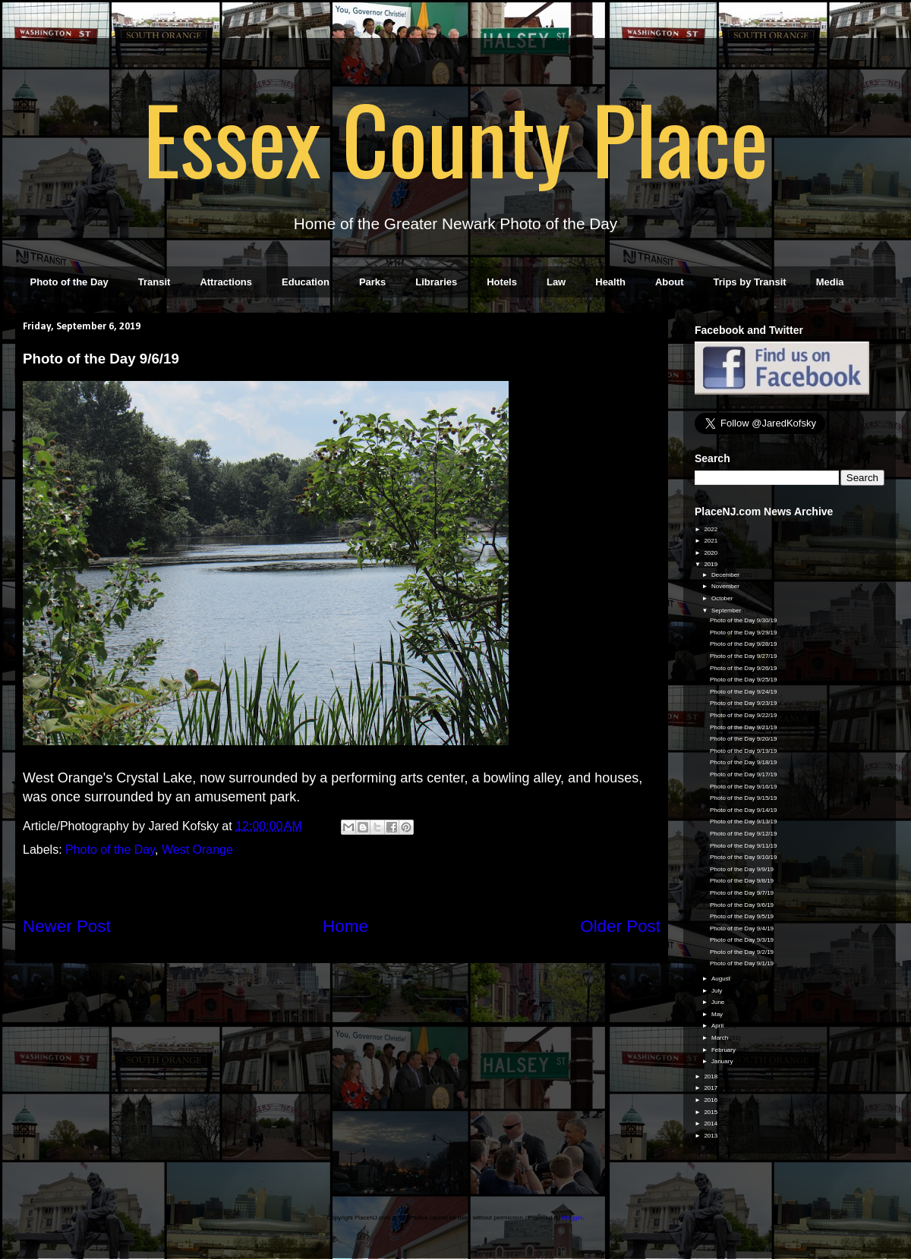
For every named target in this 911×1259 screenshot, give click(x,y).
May (717, 1014)
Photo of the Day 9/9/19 (742, 869)
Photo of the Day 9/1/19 (742, 963)
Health (610, 282)
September (726, 610)
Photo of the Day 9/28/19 (743, 644)
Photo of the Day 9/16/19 (743, 786)
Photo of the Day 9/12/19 (743, 833)
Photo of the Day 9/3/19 (742, 939)
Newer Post (67, 926)
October (723, 598)
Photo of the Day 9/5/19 (742, 916)
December (726, 574)
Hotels (502, 282)
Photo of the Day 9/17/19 (743, 774)
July (717, 990)
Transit (154, 282)
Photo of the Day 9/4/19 (742, 928)
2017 (711, 1087)
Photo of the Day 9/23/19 (743, 703)
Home (345, 926)
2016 (711, 1100)
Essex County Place (455, 137)
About (669, 282)
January (723, 1061)
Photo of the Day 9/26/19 (743, 668)
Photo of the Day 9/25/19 (743, 679)
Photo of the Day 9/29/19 (743, 632)
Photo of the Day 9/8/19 (742, 880)
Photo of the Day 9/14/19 (743, 810)
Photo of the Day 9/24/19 (743, 691)
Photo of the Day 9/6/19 (742, 905)
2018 (711, 1076)
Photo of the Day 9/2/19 (742, 952)
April (718, 1025)
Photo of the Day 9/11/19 (743, 845)
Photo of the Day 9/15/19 (743, 798)
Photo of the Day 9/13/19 (743, 821)
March (720, 1037)
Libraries (436, 282)
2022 (711, 529)
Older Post (620, 926)
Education (305, 282)
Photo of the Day (69, 282)
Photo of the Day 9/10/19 (743, 857)
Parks (372, 282)
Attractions (226, 282)
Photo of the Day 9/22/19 (743, 715)
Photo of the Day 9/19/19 (743, 751)
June (719, 1002)
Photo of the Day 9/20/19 (743, 738)
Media (830, 282)
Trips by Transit (750, 282)
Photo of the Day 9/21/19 (743, 727)
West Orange (197, 849)
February (724, 1050)
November (726, 586)
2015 (711, 1112)
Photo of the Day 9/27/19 (743, 656)
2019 (711, 564)
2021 (711, 540)
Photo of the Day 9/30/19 (743, 620)
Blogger (572, 1217)
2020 (711, 552)
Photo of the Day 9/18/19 (743, 762)
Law (556, 282)
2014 (711, 1123)
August (721, 978)
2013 (711, 1135)
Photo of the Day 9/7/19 (742, 892)
